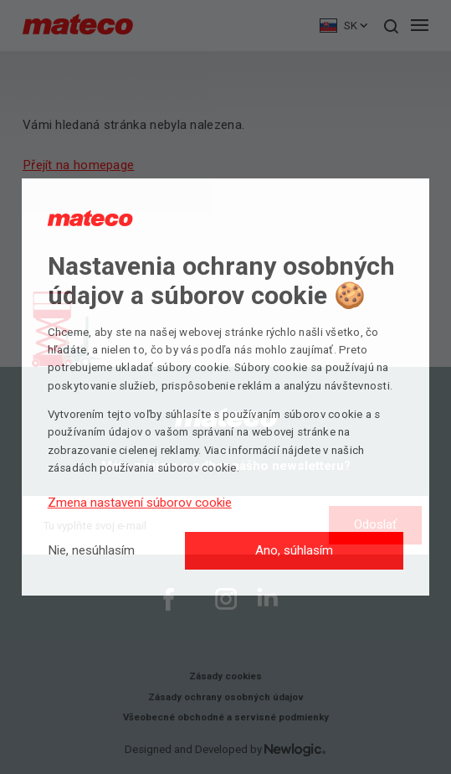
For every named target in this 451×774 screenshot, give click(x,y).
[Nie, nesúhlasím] (91, 551)
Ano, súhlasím (294, 550)
